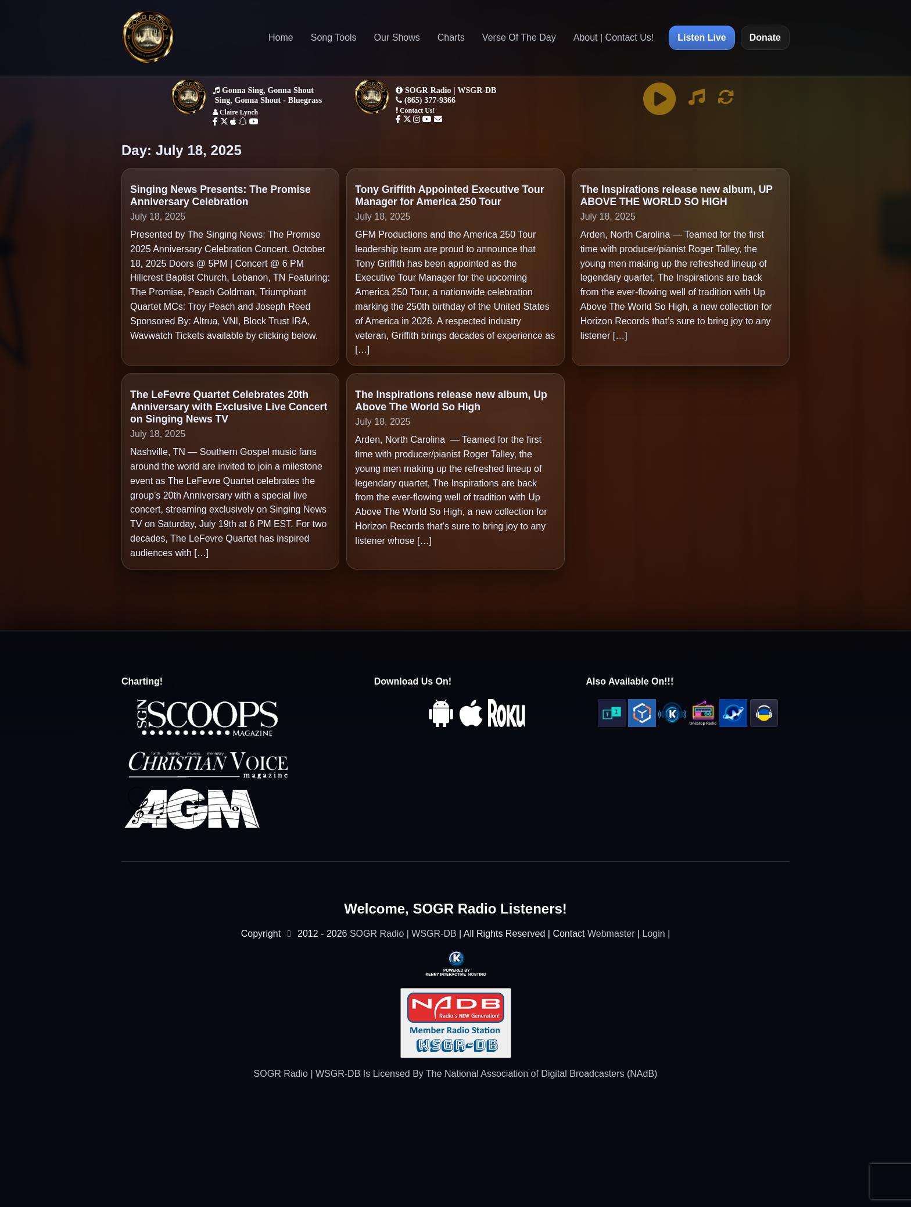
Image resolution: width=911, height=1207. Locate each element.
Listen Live (701, 37)
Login (654, 934)
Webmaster (611, 934)
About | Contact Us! (613, 37)
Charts (451, 37)
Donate (765, 37)
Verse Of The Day (519, 37)
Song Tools (334, 37)
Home (280, 37)
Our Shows (397, 37)
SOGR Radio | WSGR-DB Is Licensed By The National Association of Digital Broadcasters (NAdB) (456, 1074)
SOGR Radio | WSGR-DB (403, 934)
